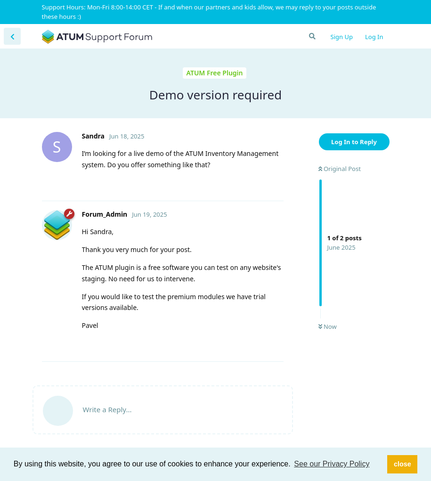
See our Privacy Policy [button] (331, 464)
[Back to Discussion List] (12, 36)
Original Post (339, 168)
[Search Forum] (312, 36)
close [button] (402, 464)
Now (327, 326)
